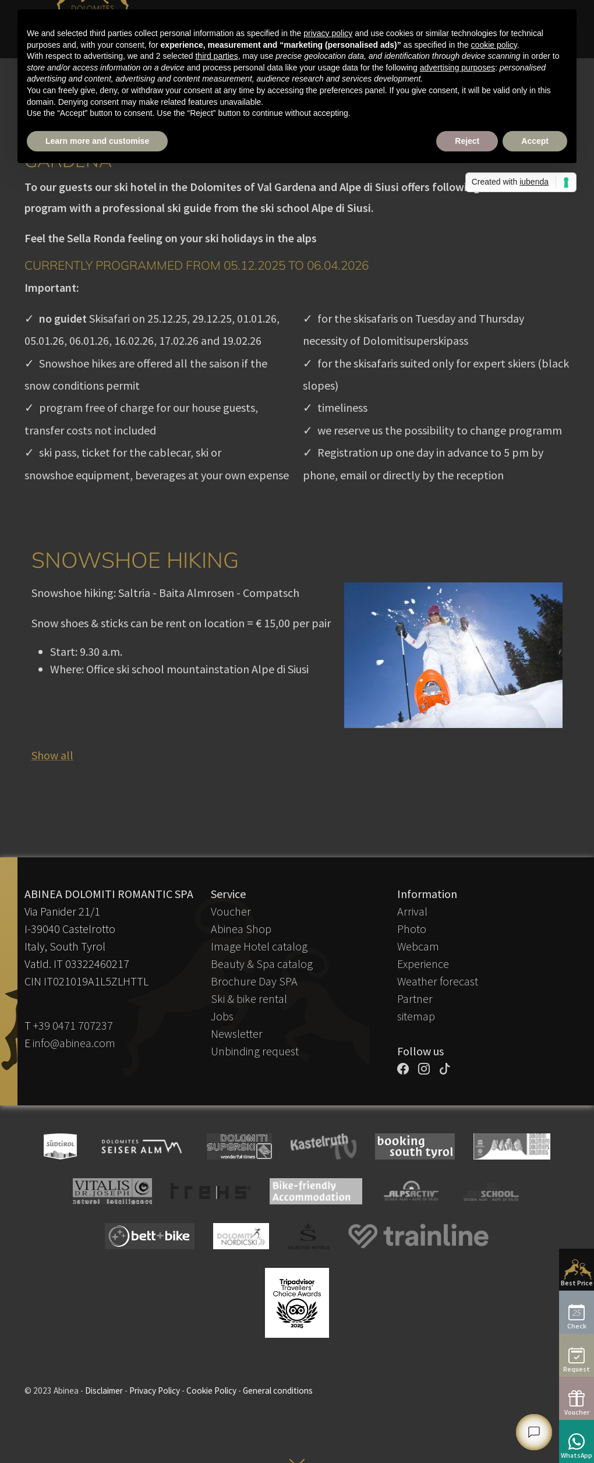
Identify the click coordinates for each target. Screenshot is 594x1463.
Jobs (222, 1016)
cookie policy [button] (494, 45)
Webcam (418, 946)
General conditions (278, 1390)
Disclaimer (104, 1390)
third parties (216, 56)
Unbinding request (255, 1051)
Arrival (412, 911)
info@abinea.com (74, 1043)
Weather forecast (437, 981)
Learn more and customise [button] (97, 141)
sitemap (416, 1016)
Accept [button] (535, 141)
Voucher (231, 911)
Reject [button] (467, 141)
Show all (52, 755)
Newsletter (237, 1033)
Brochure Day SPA (254, 981)
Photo (411, 928)
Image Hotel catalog (259, 946)
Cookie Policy (211, 1390)
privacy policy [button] (327, 33)
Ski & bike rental (249, 998)
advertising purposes (457, 67)
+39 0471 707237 (73, 1025)
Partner (415, 998)
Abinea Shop (241, 928)
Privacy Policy (154, 1390)
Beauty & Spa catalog (262, 963)
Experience (423, 963)
